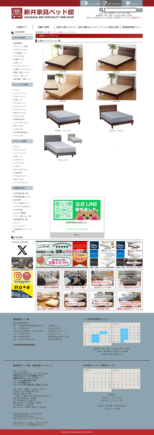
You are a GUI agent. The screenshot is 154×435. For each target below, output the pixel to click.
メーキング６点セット (22, 206)
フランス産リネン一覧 (22, 216)
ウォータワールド (21, 123)
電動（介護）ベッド (21, 72)
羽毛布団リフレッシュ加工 (22, 230)
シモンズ (17, 166)
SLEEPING (18, 173)
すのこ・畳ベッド (21, 76)
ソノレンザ (18, 136)
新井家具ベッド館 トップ (46, 32)
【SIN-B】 (116, 71)
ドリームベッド (20, 106)
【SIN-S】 (63, 100)
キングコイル (19, 116)
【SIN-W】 (63, 71)
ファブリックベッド (21, 66)
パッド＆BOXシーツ (22, 203)
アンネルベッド (20, 103)
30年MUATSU (19, 119)
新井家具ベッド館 (21, 319)
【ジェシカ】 (63, 159)
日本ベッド (18, 100)
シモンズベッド (20, 97)
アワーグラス (19, 56)
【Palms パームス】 (63, 130)
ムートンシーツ (20, 226)
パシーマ (17, 223)
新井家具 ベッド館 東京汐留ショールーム (32, 365)
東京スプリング (20, 113)
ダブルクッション (21, 50)
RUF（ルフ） (19, 126)
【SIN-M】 (116, 100)
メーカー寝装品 (20, 213)
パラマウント (19, 160)
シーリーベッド (20, 93)
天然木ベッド (19, 59)
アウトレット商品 (21, 46)
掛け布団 (17, 200)
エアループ (18, 129)
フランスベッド (20, 110)
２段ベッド (18, 63)
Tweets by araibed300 (20, 242)
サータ (16, 90)
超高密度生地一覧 (21, 219)
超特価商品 (18, 43)
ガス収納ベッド (20, 53)
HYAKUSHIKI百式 (21, 132)
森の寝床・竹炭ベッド (22, 79)
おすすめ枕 (18, 210)
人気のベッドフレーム (22, 69)
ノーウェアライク (21, 182)
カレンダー (124, 18)
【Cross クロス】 (116, 130)
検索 (140, 10)
